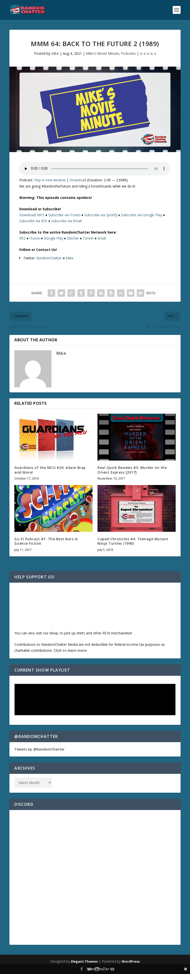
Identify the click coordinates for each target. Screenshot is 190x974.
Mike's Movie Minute (102, 53)
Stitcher (73, 238)
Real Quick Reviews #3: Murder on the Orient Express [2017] (132, 469)
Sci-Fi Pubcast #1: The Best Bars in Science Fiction (46, 541)
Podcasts (128, 53)
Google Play (53, 238)
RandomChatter (49, 258)
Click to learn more (70, 650)
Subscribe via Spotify (100, 215)
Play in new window (50, 180)
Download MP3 (31, 215)
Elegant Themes (84, 961)
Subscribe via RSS (33, 220)
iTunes (34, 238)
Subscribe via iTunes (64, 215)
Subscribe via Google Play (141, 215)
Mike (55, 53)
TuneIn (88, 238)
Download (78, 180)
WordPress (131, 961)
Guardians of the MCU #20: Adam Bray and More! (50, 469)
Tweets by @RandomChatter (39, 749)
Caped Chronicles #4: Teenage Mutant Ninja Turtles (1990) (132, 541)
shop (53, 633)
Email (101, 238)
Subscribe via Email (66, 220)
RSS (22, 238)
